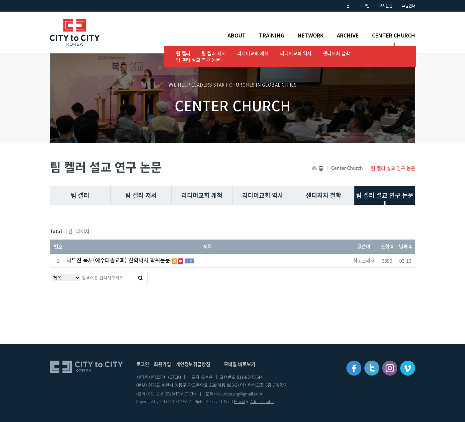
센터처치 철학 (336, 53)
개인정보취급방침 (193, 364)
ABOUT (237, 35)
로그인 (364, 6)
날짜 (405, 246)
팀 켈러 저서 (214, 53)
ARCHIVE (348, 35)
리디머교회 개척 (253, 53)
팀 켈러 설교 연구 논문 (198, 59)
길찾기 (282, 385)
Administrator (262, 401)
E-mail (239, 401)
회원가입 (162, 364)
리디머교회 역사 (296, 53)
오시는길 (385, 6)
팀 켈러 (183, 53)
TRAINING (271, 35)
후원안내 (408, 6)
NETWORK (311, 35)
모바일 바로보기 (239, 364)
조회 (387, 246)
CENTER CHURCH (393, 35)
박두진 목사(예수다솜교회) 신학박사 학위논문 (119, 260)
